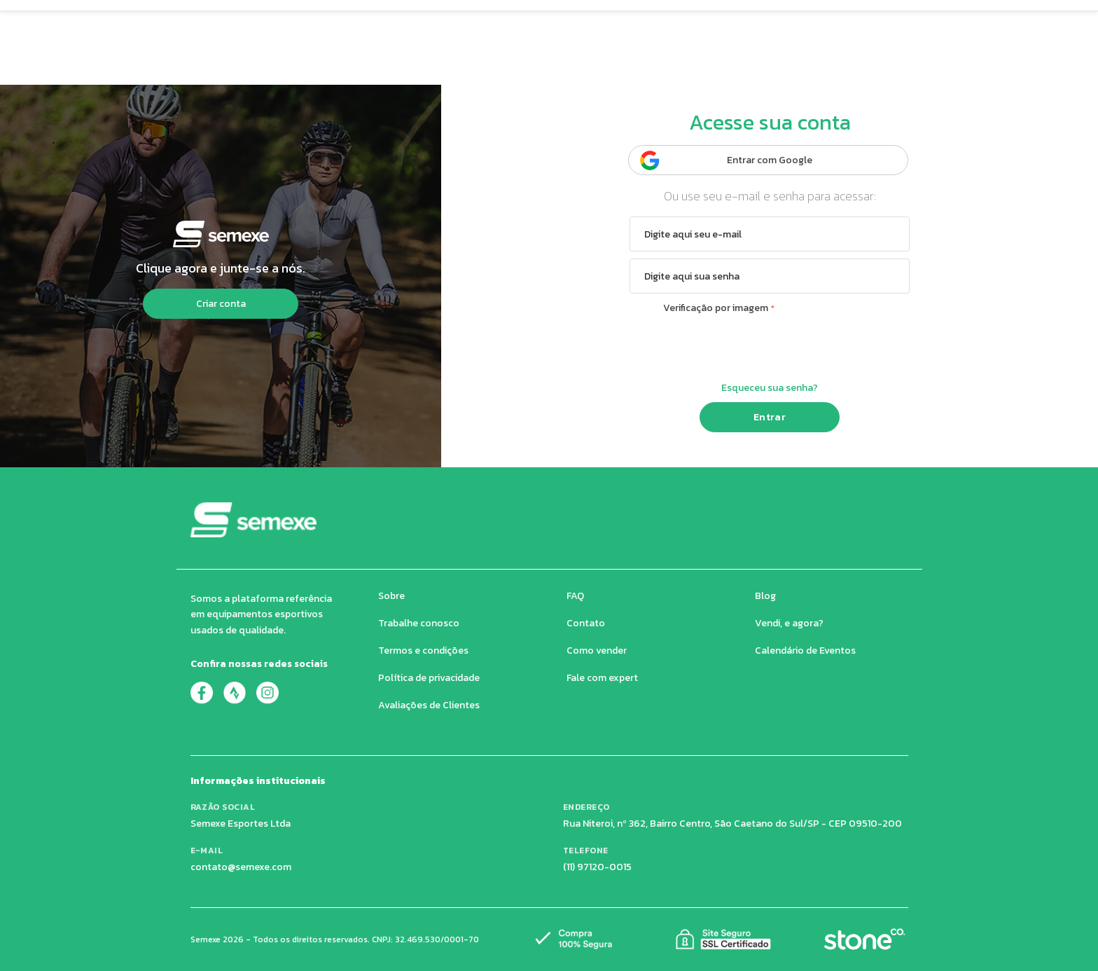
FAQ (575, 595)
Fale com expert (602, 677)
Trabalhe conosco (418, 623)
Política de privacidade (429, 677)
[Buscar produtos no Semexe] (569, 24)
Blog (765, 595)
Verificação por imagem (715, 308)
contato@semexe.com (240, 867)
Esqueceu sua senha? (769, 387)
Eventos (647, 66)
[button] (292, 24)
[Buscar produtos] (737, 23)
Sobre (391, 595)
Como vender (597, 650)
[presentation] (769, 346)
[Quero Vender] (921, 24)
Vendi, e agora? (789, 623)
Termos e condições (423, 650)
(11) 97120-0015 (597, 867)
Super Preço (462, 66)
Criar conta (221, 303)
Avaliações (560, 66)
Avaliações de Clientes (429, 705)
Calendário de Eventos (805, 650)
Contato (586, 623)
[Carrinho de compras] (805, 24)
